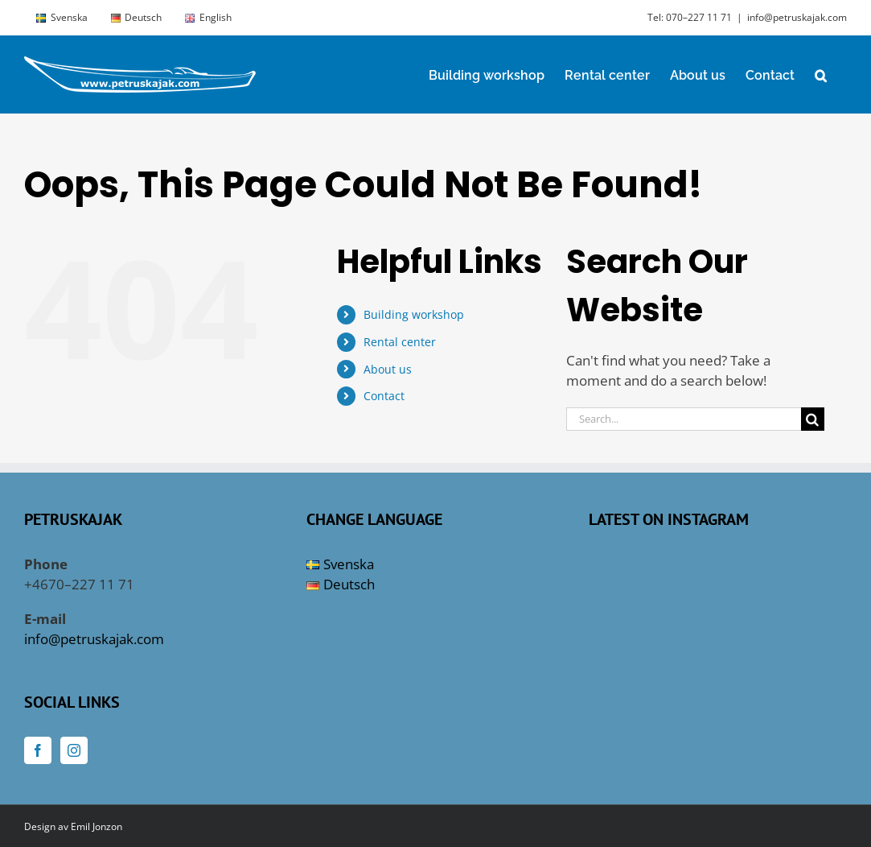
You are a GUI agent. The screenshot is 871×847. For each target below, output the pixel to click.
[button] (821, 74)
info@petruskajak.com (797, 17)
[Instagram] (74, 750)
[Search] (812, 419)
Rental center (400, 341)
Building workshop (414, 314)
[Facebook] (37, 750)
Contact (384, 395)
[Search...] (683, 419)
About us (388, 369)
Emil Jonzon (96, 826)
